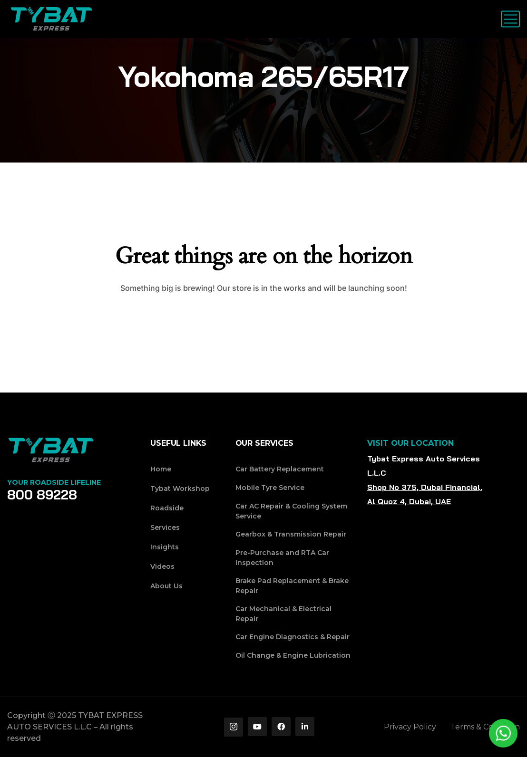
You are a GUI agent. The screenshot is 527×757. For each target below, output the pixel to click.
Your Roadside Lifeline (54, 482)
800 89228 (42, 495)
